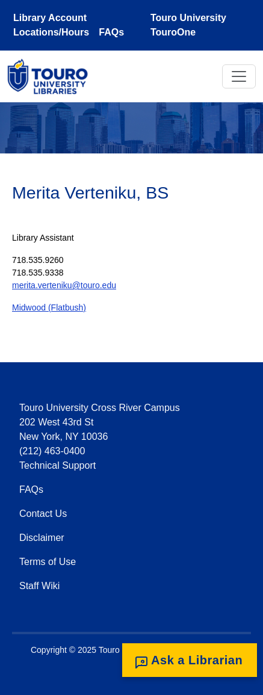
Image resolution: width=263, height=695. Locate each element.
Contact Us (43, 513)
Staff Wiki (39, 586)
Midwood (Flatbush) (49, 307)
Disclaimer (41, 538)
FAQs (111, 32)
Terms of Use (47, 562)
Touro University (188, 18)
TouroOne (173, 32)
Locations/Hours (51, 32)
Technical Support (57, 465)
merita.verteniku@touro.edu (64, 285)
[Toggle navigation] (239, 76)
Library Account (50, 18)
